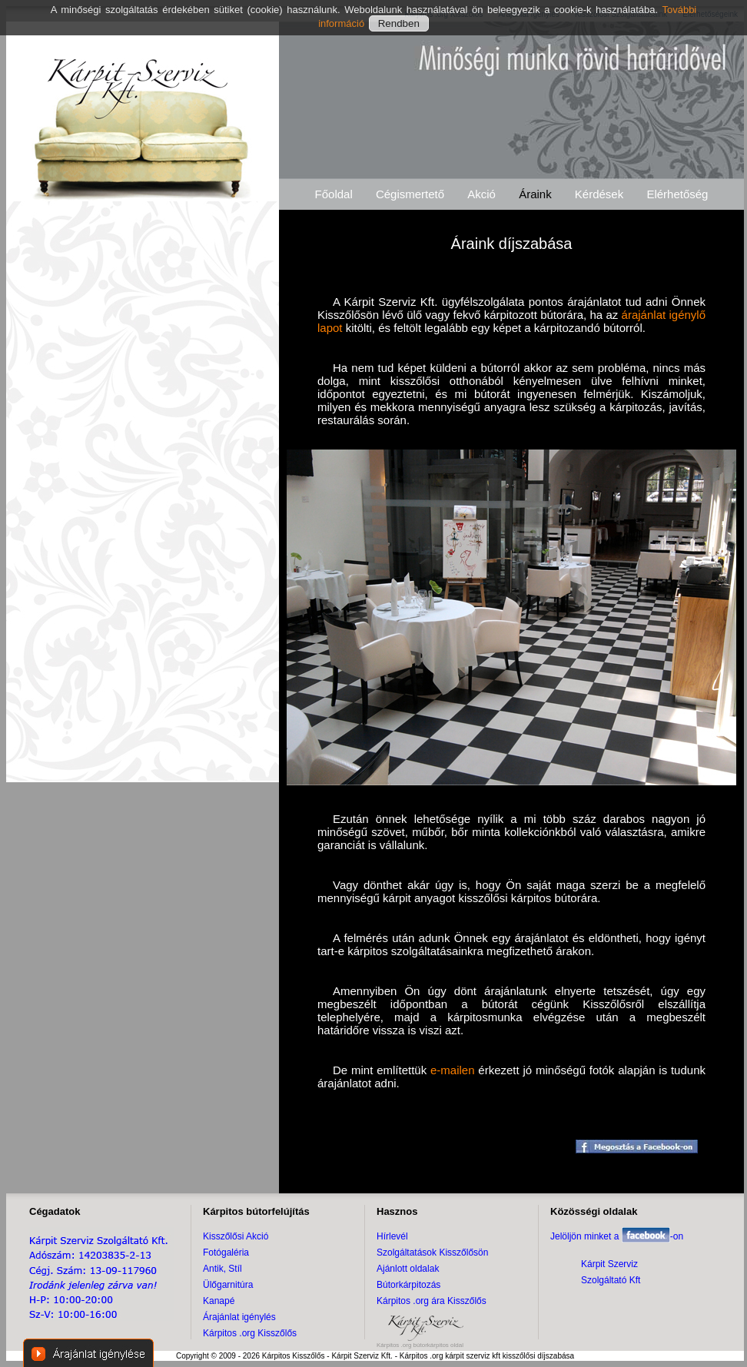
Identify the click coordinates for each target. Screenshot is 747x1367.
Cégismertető (410, 194)
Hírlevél (392, 1236)
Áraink (535, 194)
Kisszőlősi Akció (235, 1236)
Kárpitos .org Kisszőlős (250, 1333)
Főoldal (334, 194)
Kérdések (599, 194)
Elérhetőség (677, 194)
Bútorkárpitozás (408, 1284)
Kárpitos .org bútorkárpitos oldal (420, 1345)
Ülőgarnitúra (228, 1284)
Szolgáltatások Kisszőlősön (432, 1252)
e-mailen (452, 1070)
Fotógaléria (226, 1252)
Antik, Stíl (222, 1268)
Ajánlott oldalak (408, 1268)
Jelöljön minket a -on (616, 1236)
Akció (481, 194)
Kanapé (218, 1301)
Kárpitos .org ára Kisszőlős (431, 1301)
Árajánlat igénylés (239, 1317)
